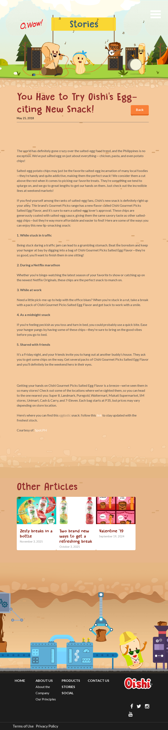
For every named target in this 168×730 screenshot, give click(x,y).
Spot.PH (41, 430)
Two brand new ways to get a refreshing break (75, 536)
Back (140, 110)
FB (131, 706)
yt (131, 714)
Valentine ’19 (111, 531)
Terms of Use (23, 726)
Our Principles (46, 699)
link (99, 415)
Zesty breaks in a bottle (36, 533)
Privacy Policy (47, 726)
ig (147, 706)
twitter (139, 706)
